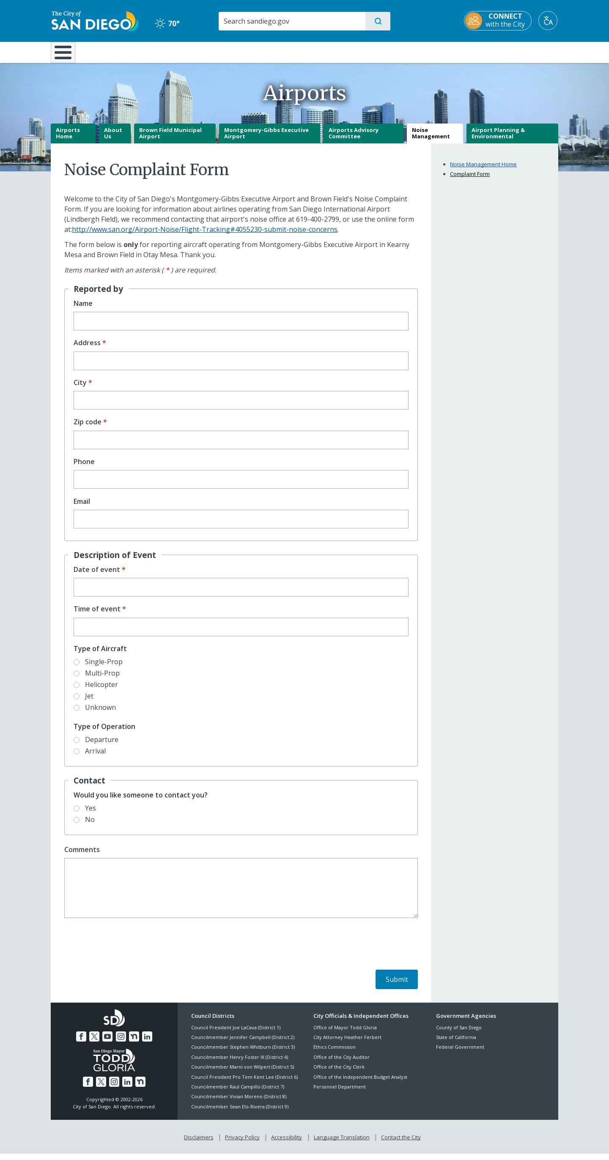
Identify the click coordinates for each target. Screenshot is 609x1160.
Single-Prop (104, 667)
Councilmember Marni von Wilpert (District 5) (242, 1073)
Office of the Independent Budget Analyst (360, 1083)
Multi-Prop (102, 679)
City (80, 388)
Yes (90, 814)
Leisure (122, 51)
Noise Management (431, 139)
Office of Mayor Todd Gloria (345, 1033)
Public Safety (434, 51)
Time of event (97, 615)
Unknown (100, 713)
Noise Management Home (483, 170)
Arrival (95, 756)
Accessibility (286, 1143)
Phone (84, 467)
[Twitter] (94, 1043)
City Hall (517, 51)
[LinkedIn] (147, 1043)
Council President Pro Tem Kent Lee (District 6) (244, 1083)
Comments (82, 855)
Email (82, 507)
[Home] (67, 55)
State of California (456, 1043)
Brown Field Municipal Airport (170, 139)
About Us (113, 139)
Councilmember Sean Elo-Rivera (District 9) (239, 1112)
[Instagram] (121, 1043)
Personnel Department (339, 1092)
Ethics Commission (334, 1053)
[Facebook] (81, 1043)
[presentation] (128, 951)
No (90, 825)
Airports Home (68, 139)
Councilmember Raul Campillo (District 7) (237, 1092)
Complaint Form (470, 180)
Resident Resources (200, 51)
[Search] (291, 21)
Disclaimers (199, 1143)
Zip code (88, 428)
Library (352, 51)
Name (83, 309)
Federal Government (460, 1053)
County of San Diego (459, 1033)
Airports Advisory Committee (354, 139)
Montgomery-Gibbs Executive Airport (266, 139)
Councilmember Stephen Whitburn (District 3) (243, 1053)
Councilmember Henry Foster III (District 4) (239, 1063)
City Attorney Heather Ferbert (347, 1043)
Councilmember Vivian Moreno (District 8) (238, 1103)
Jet (89, 702)
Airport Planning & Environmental (498, 139)
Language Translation (342, 1143)
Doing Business (274, 51)
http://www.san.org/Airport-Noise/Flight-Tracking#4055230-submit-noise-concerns (204, 235)
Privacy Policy (242, 1143)
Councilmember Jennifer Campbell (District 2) (242, 1043)
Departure (101, 745)
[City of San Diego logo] (94, 20)
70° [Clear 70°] (166, 23)
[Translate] (548, 20)
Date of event (97, 575)
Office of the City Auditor (341, 1063)
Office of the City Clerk (339, 1073)
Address (87, 349)
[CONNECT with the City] (498, 20)
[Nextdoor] (134, 1043)
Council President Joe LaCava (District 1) (235, 1033)
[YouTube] (107, 1043)
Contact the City (401, 1143)
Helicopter (101, 690)
